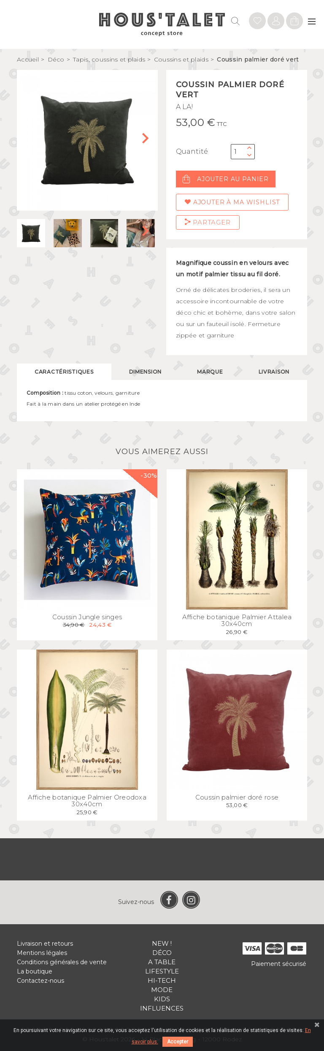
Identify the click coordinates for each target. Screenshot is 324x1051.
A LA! (184, 107)
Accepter (177, 1042)
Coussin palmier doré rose (237, 797)
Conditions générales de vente (62, 962)
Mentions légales (42, 953)
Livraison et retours (45, 943)
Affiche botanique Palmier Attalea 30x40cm (237, 620)
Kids (162, 999)
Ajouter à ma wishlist (232, 202)
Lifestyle (162, 971)
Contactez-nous (40, 980)
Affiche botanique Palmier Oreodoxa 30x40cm (87, 800)
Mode (162, 990)
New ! (162, 943)
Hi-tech (162, 980)
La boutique (34, 971)
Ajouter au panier (226, 179)
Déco (162, 953)
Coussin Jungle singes (87, 617)
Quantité (192, 151)
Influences (162, 1008)
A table (162, 962)
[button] (148, 140)
